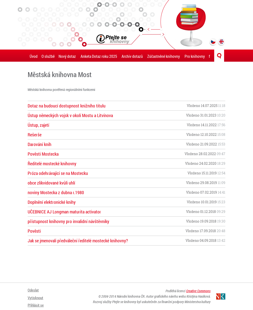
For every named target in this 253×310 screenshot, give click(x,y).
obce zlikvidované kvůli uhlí (51, 183)
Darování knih (39, 144)
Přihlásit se (36, 302)
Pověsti (34, 231)
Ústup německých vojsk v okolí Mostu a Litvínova (70, 115)
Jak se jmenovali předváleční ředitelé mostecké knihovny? (78, 241)
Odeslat (33, 289)
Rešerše (35, 135)
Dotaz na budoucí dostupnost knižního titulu (66, 106)
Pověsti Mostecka (43, 154)
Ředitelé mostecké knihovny (52, 163)
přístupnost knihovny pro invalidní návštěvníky (68, 221)
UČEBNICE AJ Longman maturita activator (64, 212)
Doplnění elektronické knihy (52, 202)
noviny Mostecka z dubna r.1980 (56, 192)
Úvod (34, 56)
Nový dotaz (67, 56)
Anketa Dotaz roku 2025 (99, 56)
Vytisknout (36, 295)
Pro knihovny (195, 56)
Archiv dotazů (132, 56)
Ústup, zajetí (38, 125)
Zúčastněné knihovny (163, 56)
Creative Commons (198, 291)
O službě (48, 56)
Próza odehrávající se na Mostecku (58, 173)
